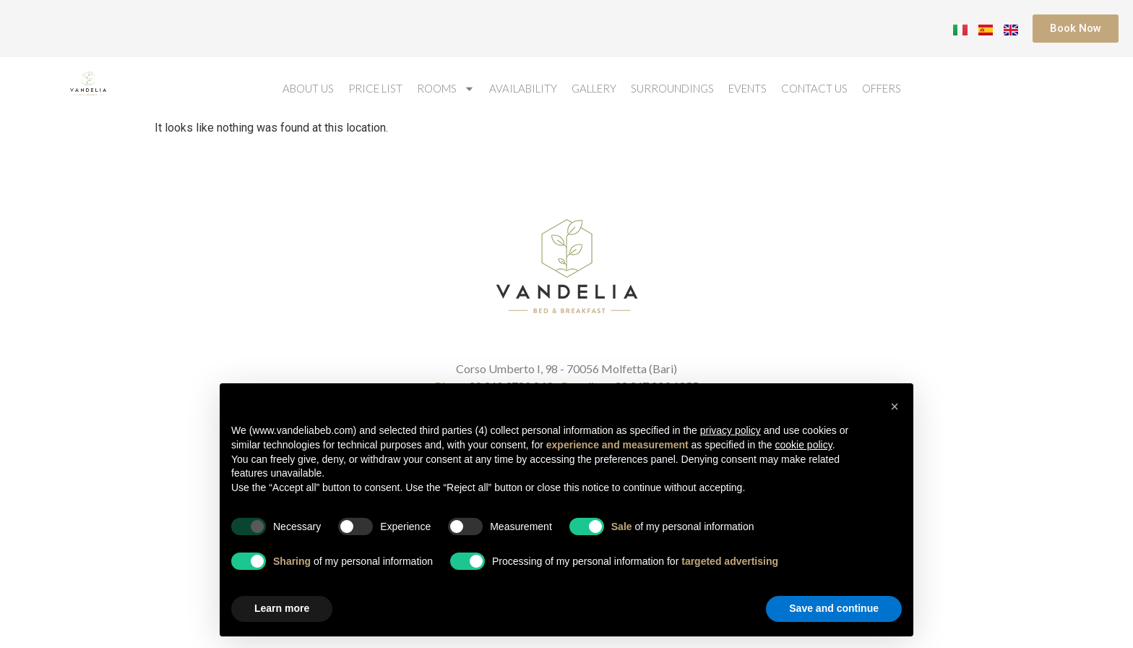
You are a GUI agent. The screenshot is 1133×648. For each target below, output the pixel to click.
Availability (523, 88)
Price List (375, 88)
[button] (894, 406)
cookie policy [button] (803, 445)
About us (308, 88)
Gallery (594, 88)
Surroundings (672, 88)
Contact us (814, 88)
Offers (881, 88)
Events (747, 88)
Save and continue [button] (834, 608)
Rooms (446, 88)
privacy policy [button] (730, 430)
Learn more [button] (281, 608)
